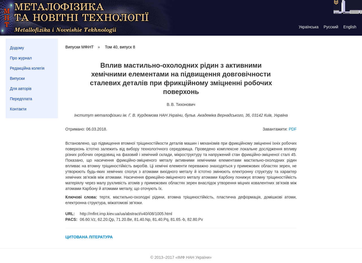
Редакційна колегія (27, 68)
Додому (17, 48)
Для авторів (20, 88)
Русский (331, 27)
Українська (308, 27)
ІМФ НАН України (194, 257)
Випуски (17, 78)
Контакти (18, 109)
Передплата (21, 99)
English (349, 27)
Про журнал (21, 58)
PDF (293, 129)
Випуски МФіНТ (79, 47)
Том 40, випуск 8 (120, 47)
